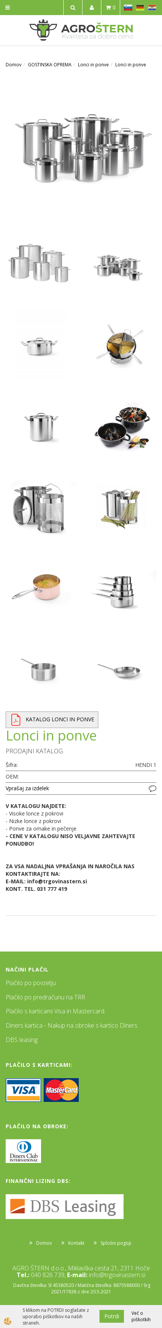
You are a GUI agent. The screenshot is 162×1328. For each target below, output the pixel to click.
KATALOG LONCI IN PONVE (60, 719)
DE (140, 7)
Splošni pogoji (116, 1243)
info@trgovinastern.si (117, 1275)
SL (128, 7)
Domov (13, 64)
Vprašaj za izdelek (27, 788)
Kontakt (76, 1243)
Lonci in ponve (93, 64)
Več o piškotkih (141, 1316)
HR (152, 7)
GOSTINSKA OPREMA (50, 64)
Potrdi (111, 1316)
